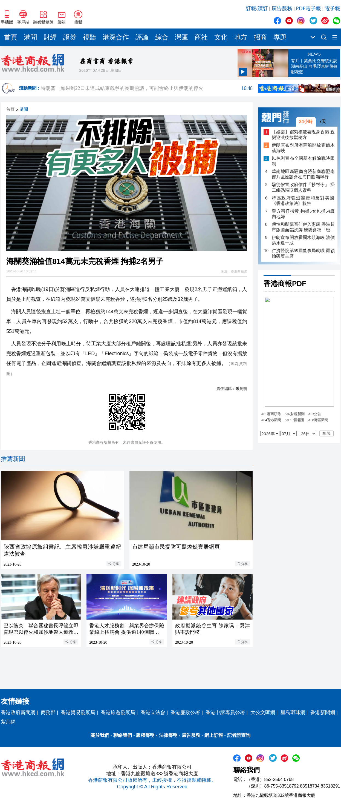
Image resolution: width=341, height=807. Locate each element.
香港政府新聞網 (18, 712)
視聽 (89, 37)
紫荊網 (8, 722)
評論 (142, 37)
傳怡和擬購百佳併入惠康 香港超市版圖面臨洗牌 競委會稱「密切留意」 (303, 227)
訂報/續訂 (257, 8)
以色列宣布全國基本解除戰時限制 (303, 161)
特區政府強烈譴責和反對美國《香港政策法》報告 (303, 201)
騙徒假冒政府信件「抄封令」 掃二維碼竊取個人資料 (303, 187)
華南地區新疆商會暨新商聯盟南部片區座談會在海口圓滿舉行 (303, 174)
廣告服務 (281, 8)
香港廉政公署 (185, 712)
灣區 (181, 37)
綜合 (161, 37)
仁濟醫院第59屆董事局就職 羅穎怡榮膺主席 (303, 253)
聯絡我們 (122, 735)
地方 (240, 37)
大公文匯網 (262, 712)
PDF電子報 (308, 8)
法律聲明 (168, 735)
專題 (280, 37)
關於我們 (100, 735)
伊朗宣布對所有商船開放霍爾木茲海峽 (303, 148)
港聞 (30, 37)
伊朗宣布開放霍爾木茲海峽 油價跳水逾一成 (303, 240)
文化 (220, 37)
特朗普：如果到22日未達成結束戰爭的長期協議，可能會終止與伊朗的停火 (147, 88)
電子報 (332, 8)
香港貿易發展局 (78, 712)
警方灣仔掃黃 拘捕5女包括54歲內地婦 (303, 214)
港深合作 (116, 37)
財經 (50, 37)
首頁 (10, 37)
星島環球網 (293, 712)
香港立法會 (153, 712)
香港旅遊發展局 (118, 712)
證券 (69, 37)
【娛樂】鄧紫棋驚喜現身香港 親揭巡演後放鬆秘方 (303, 135)
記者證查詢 (238, 735)
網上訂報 (213, 735)
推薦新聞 (13, 458)
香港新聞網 (322, 712)
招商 (260, 37)
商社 (201, 37)
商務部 (48, 712)
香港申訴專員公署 (225, 712)
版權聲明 (145, 735)
